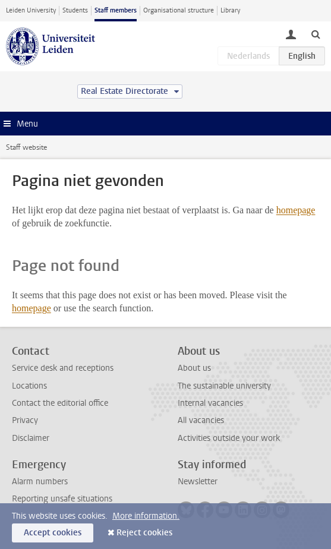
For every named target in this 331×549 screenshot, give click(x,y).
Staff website (26, 147)
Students (75, 10)
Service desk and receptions (63, 368)
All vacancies (201, 420)
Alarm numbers (40, 481)
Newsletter (197, 481)
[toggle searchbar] (315, 33)
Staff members (115, 10)
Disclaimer (30, 438)
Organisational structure (178, 10)
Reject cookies (144, 532)
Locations (29, 386)
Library (230, 10)
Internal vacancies (210, 403)
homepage (296, 210)
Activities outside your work (229, 438)
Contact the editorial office (60, 403)
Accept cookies (52, 532)
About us (194, 368)
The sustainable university (224, 386)
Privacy (25, 420)
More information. (145, 516)
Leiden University (31, 10)
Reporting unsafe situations (62, 498)
